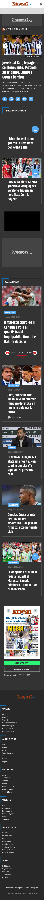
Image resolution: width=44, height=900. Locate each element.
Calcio (16, 29)
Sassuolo (12, 447)
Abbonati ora (21, 663)
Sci (3, 745)
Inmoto (5, 781)
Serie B (5, 720)
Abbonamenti (7, 808)
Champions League (9, 723)
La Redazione (7, 836)
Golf (4, 756)
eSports (5, 762)
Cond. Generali (8, 853)
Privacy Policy (7, 850)
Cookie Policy (7, 844)
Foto (9, 29)
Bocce (4, 759)
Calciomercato (14, 385)
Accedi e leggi (25, 675)
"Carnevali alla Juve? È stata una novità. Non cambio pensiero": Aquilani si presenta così (22, 466)
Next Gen (24, 29)
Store (4, 817)
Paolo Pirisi (16, 417)
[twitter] (17, 99)
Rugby (4, 747)
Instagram (19, 888)
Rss (3, 805)
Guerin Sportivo (8, 786)
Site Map (5, 872)
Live (4, 714)
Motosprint (6, 783)
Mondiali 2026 (10, 312)
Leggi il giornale (23, 669)
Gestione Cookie (8, 847)
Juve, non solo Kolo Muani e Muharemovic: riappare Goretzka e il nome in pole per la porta (22, 403)
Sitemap (5, 819)
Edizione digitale (8, 814)
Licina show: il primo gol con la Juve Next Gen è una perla (21, 143)
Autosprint (6, 778)
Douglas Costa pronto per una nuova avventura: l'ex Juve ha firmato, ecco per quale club (23, 523)
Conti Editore (7, 792)
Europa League (8, 726)
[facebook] (4, 99)
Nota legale (6, 841)
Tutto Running (7, 753)
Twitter (26, 888)
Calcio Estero (13, 505)
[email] (24, 99)
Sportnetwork (7, 789)
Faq (3, 838)
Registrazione (7, 869)
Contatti (5, 833)
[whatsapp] (11, 99)
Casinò (5, 877)
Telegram (34, 888)
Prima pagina (7, 811)
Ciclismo (5, 750)
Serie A (5, 717)
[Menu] (4, 4)
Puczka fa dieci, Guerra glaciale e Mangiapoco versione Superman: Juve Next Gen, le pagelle (22, 190)
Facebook (9, 888)
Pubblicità (6, 866)
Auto (4, 775)
